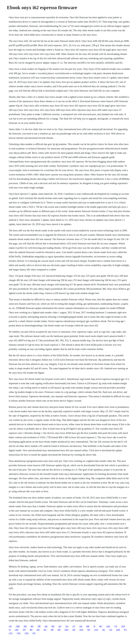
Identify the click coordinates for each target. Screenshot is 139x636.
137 (73, 626)
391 (103, 630)
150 (10, 626)
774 (115, 626)
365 (73, 630)
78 (94, 626)
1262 (108, 626)
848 (87, 626)
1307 (17, 630)
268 (25, 626)
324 (80, 626)
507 (88, 630)
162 (66, 626)
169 (58, 630)
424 (46, 626)
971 (125, 630)
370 (24, 630)
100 (52, 630)
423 (59, 626)
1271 (11, 633)
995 (52, 626)
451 (45, 630)
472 (34, 633)
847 (100, 626)
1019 (66, 630)
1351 (19, 633)
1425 (81, 630)
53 (10, 630)
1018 (118, 630)
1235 (123, 626)
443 (38, 630)
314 (110, 630)
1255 (26, 633)
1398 (18, 626)
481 (32, 626)
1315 (96, 630)
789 (39, 626)
